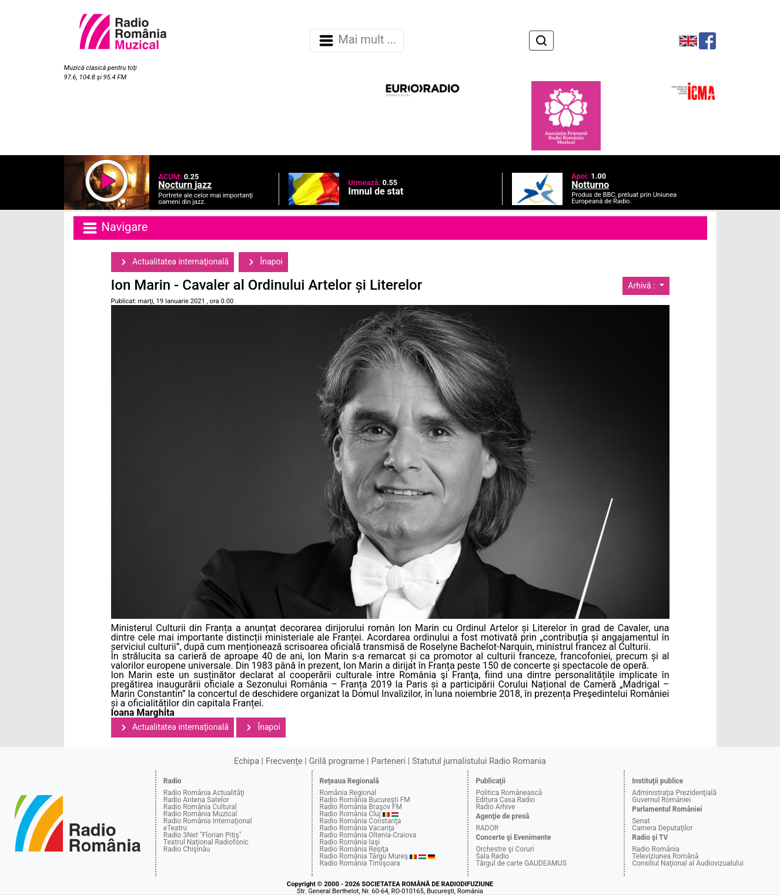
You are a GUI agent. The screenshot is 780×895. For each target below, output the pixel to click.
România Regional (348, 793)
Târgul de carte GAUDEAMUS (521, 863)
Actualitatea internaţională (172, 262)
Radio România (655, 849)
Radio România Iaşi (350, 842)
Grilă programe (337, 761)
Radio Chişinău (186, 849)
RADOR (487, 828)
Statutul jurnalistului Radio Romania (479, 761)
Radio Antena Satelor (196, 800)
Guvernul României (661, 800)
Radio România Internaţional (207, 821)
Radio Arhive (495, 807)
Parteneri (388, 761)
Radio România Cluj (350, 814)
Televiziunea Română (665, 856)
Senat (641, 821)
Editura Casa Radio (505, 800)
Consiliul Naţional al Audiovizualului (688, 863)
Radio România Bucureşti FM (365, 800)
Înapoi (263, 262)
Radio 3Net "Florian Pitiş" (202, 835)
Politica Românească (509, 793)
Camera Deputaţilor (662, 828)
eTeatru (175, 828)
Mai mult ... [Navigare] (356, 40)
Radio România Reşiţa (354, 849)
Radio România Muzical (200, 814)
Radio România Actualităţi (204, 793)
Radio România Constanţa (360, 821)
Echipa (246, 761)
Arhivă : (642, 285)
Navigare (114, 228)
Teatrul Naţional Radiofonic (206, 842)
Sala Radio (492, 856)
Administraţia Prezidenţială (674, 793)
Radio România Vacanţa (357, 828)
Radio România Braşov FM (361, 807)
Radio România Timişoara (360, 863)
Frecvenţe (284, 761)
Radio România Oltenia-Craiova (368, 835)
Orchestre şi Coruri (505, 849)
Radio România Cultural (200, 807)
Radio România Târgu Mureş (364, 856)
